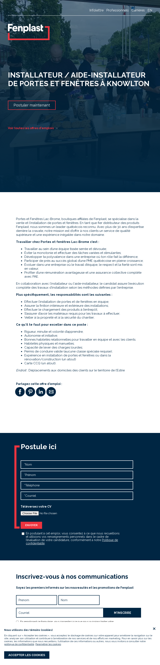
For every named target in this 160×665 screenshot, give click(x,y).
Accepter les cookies (26, 655)
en (150, 10)
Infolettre (96, 10)
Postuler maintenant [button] (32, 105)
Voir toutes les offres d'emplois (33, 128)
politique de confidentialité (19, 644)
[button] (20, 392)
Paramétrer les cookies (48, 644)
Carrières (138, 10)
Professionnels (117, 10)
